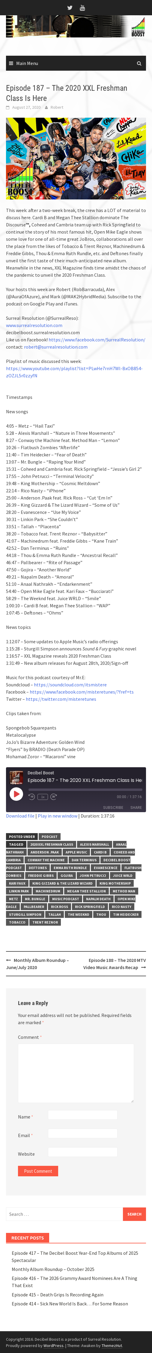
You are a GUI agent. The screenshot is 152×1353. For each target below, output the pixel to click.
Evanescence (106, 867)
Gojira (67, 875)
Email (25, 1135)
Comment (30, 1037)
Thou (101, 914)
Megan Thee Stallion (86, 891)
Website (26, 1154)
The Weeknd (78, 914)
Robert (57, 107)
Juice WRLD (123, 875)
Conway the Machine (46, 860)
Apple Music (76, 852)
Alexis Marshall (94, 844)
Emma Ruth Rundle (70, 867)
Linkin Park (19, 891)
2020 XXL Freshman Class (51, 844)
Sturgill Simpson (25, 914)
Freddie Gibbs (41, 875)
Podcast (50, 836)
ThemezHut (112, 1345)
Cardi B (100, 852)
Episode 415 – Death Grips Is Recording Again (57, 1295)
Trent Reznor (45, 922)
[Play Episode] (16, 793)
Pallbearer (34, 906)
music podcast (65, 899)
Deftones (38, 867)
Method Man (124, 891)
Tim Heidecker (126, 914)
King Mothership (115, 883)
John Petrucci (93, 875)
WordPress (53, 1345)
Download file (20, 816)
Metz (13, 899)
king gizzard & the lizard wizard (62, 883)
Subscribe (113, 807)
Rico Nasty (121, 906)
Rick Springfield (90, 906)
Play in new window (57, 816)
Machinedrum (48, 891)
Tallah (54, 914)
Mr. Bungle (35, 899)
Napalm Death (98, 899)
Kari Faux (17, 883)
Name (25, 1117)
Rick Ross (59, 906)
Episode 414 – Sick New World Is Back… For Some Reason (70, 1304)
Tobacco (17, 922)
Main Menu (27, 63)
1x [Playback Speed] (42, 796)
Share (136, 807)
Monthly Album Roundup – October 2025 (53, 1269)
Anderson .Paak (45, 852)
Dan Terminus (84, 860)
